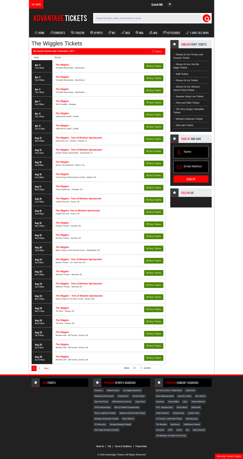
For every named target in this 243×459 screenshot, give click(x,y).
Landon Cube (193, 413)
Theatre (78, 33)
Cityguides (171, 33)
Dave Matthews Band (165, 396)
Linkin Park (190, 390)
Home (39, 33)
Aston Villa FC (128, 419)
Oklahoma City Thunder (104, 396)
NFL (112, 33)
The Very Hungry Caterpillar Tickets (189, 111)
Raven (179, 430)
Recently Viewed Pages (229, 456)
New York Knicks (101, 402)
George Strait (178, 413)
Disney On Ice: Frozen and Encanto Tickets (188, 56)
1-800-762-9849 (197, 33)
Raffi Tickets (181, 74)
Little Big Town (192, 419)
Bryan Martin (182, 407)
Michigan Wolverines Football (106, 419)
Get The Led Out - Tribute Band (169, 390)
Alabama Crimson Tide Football (132, 413)
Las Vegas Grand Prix (132, 390)
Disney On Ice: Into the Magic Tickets (186, 66)
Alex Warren (200, 396)
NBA (139, 33)
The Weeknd (161, 424)
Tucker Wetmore (198, 402)
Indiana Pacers (113, 390)
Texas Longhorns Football (105, 413)
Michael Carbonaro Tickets (188, 119)
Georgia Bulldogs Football (120, 424)
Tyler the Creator (184, 396)
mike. (185, 402)
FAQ (109, 446)
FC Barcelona (100, 424)
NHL (153, 33)
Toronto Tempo (139, 396)
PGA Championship (103, 407)
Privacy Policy (141, 446)
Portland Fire (123, 396)
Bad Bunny (175, 424)
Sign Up (191, 179)
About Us (100, 446)
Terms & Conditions (123, 446)
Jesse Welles (173, 402)
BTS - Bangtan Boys (164, 407)
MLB (125, 33)
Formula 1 (99, 390)
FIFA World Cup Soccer (121, 402)
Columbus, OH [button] (54, 51)
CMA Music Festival (192, 424)
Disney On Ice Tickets (186, 80)
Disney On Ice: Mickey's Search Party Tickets (187, 88)
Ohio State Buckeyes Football (106, 430)
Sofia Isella (195, 407)
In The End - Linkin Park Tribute (169, 419)
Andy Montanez (162, 413)
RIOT (170, 430)
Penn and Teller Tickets (186, 102)
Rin (187, 430)
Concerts (57, 33)
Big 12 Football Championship (127, 407)
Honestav (160, 402)
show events (137, 368)
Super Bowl (140, 402)
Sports (96, 33)
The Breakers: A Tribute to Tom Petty (171, 436)
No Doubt (160, 430)
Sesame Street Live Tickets (189, 96)
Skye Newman (199, 430)
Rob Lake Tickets (183, 125)
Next (46, 368)
